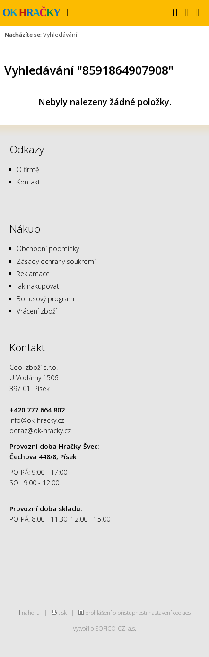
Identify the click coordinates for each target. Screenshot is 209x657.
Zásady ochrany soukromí (56, 261)
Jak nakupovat (38, 285)
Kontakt (28, 181)
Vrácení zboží (37, 311)
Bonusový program (45, 298)
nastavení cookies (169, 612)
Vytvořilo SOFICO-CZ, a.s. (104, 628)
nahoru (31, 612)
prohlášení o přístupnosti (116, 612)
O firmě (28, 169)
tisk (62, 612)
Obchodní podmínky (48, 248)
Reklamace (33, 273)
